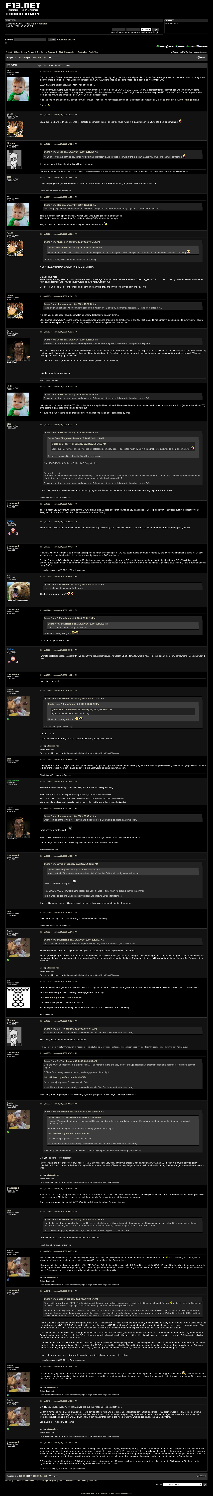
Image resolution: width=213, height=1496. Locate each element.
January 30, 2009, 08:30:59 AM (59, 1104)
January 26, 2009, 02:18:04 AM (59, 71)
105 (20, 57)
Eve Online (82, 52)
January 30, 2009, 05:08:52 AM (59, 1021)
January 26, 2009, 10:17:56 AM (59, 115)
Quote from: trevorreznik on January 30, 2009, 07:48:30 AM (74, 1111)
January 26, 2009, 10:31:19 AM (59, 144)
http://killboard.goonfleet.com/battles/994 (61, 997)
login (33, 23)
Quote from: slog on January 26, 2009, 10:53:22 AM (70, 205)
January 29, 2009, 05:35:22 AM (59, 912)
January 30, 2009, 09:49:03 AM (59, 1291)
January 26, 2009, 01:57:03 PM (58, 504)
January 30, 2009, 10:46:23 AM (59, 1443)
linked (169, 100)
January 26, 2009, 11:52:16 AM (59, 197)
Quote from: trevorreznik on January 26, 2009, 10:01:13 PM (74, 698)
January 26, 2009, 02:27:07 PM (58, 522)
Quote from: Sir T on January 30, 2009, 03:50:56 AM (70, 1029)
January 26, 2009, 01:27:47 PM (58, 425)
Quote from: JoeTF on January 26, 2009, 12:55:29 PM (71, 339)
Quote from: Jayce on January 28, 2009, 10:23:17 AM (71, 864)
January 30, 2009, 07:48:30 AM (59, 1053)
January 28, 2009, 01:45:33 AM (59, 690)
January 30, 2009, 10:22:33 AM (59, 1366)
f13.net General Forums (24, 52)
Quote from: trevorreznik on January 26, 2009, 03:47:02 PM (74, 584)
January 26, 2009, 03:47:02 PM (58, 547)
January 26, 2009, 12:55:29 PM (58, 234)
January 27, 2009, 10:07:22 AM (59, 675)
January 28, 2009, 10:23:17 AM (59, 808)
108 (35, 57)
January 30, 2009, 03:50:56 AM (59, 981)
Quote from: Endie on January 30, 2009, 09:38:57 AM (71, 1299)
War (96, 52)
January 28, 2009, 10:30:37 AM (59, 856)
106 (25, 57)
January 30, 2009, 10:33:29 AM (59, 1401)
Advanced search (66, 39)
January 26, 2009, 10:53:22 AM (59, 178)
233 (45, 57)
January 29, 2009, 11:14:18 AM (59, 932)
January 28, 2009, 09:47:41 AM (59, 759)
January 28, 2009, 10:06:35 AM (59, 781)
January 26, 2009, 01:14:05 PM (58, 296)
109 (39, 57)
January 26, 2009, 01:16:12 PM (58, 332)
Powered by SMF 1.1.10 (90, 1493)
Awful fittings (185, 100)
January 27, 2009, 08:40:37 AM (59, 650)
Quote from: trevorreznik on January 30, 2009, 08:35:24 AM (74, 1219)
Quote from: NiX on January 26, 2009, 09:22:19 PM (70, 618)
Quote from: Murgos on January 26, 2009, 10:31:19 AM (72, 242)
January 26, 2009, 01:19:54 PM (58, 387)
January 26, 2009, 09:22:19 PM (58, 576)
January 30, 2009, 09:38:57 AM (59, 1251)
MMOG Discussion (67, 52)
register (43, 23)
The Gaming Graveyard (47, 52)
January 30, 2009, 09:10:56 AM (59, 1211)
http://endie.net (53, 746)
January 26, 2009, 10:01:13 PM (58, 610)
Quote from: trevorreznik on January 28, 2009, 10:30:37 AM (74, 940)
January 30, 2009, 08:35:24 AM (59, 1189)
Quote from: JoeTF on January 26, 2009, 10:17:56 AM (71, 152)
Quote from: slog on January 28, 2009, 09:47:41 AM (70, 816)
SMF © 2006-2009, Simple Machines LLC (116, 1493)
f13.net (9, 52)
